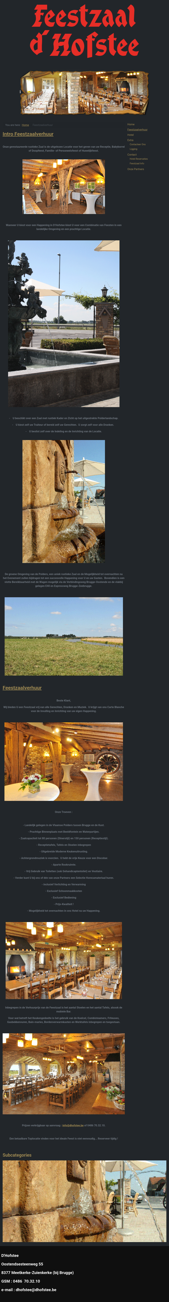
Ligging (133, 149)
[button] (7, 1201)
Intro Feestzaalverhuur (28, 134)
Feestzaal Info (137, 163)
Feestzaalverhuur (22, 688)
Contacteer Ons (138, 144)
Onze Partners (135, 169)
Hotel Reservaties (139, 159)
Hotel (130, 134)
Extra (130, 140)
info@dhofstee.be (73, 1125)
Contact (132, 154)
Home (131, 124)
